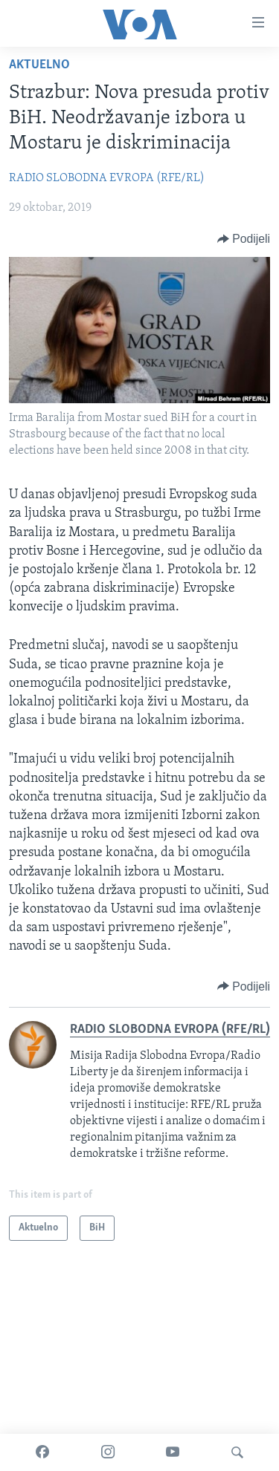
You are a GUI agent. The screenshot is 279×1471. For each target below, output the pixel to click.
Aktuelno (39, 65)
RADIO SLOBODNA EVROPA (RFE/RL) (107, 178)
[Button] (243, 239)
